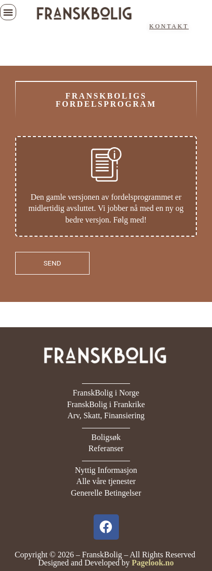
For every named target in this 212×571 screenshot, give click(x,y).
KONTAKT (169, 26)
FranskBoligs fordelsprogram (106, 100)
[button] (8, 12)
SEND (52, 263)
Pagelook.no (153, 562)
